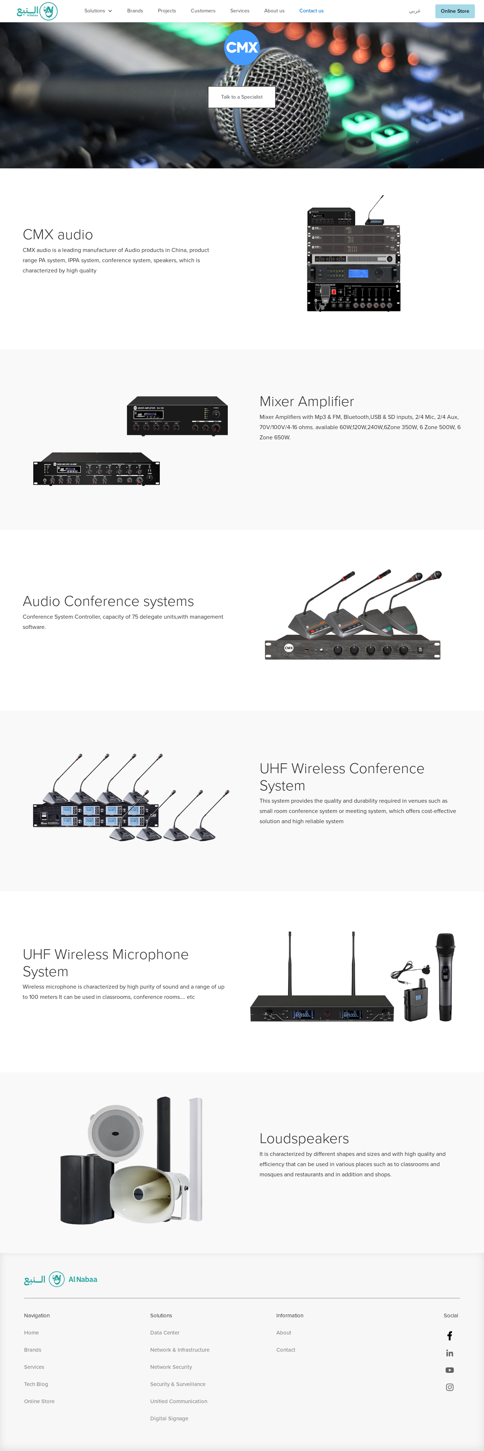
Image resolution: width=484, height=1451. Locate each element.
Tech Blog (36, 1384)
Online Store (455, 11)
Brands (135, 11)
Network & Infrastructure (179, 1350)
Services (240, 11)
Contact (285, 1350)
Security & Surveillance (177, 1384)
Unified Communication (178, 1401)
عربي (415, 11)
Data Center (164, 1333)
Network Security (171, 1367)
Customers (203, 11)
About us (274, 11)
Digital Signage (169, 1419)
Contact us (311, 11)
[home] (37, 11)
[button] (98, 11)
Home (31, 1333)
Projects (167, 11)
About (283, 1333)
